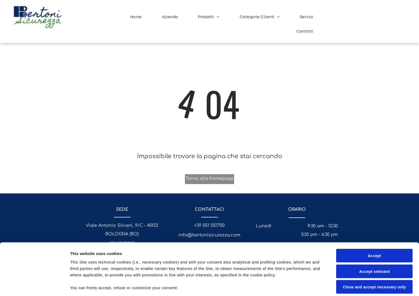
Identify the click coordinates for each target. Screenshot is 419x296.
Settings (272, 285)
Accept (374, 218)
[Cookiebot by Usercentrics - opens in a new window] (34, 286)
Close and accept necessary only (374, 249)
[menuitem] (138, 16)
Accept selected (374, 233)
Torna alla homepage (209, 178)
